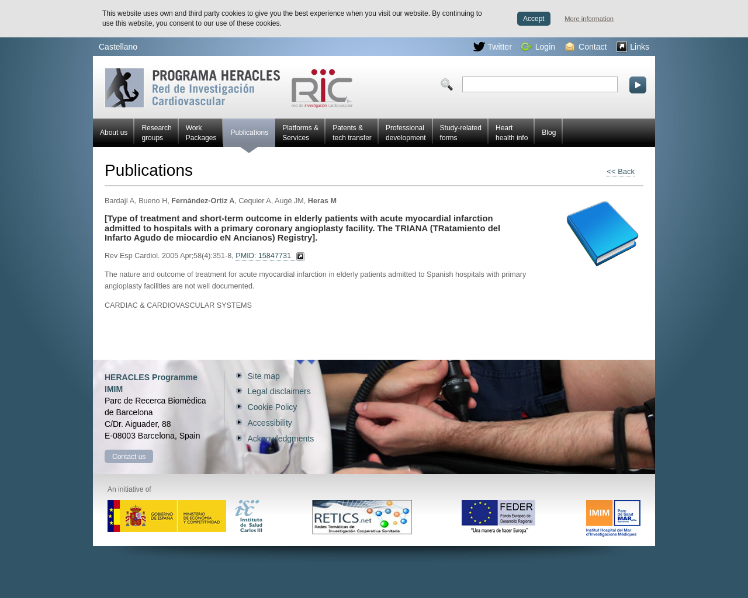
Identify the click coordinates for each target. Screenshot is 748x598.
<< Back (621, 171)
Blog (549, 132)
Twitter (492, 46)
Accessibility (270, 422)
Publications (249, 137)
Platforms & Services (300, 133)
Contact (586, 46)
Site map (264, 376)
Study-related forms (461, 133)
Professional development (406, 133)
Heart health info (512, 133)
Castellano (118, 46)
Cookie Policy (272, 407)
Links (632, 47)
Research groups (156, 133)
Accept (534, 19)
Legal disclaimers (279, 391)
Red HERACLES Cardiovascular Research (229, 88)
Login (538, 46)
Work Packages (201, 133)
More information (589, 18)
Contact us (129, 457)
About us (113, 132)
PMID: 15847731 (263, 256)
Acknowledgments (281, 438)
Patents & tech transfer (352, 133)
